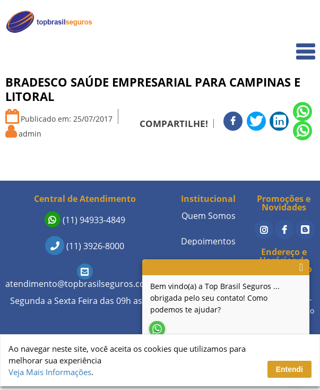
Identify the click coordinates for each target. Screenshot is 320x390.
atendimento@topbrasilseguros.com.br (84, 278)
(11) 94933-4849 (85, 220)
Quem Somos (284, 45)
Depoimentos (208, 241)
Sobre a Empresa (277, 177)
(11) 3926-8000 (84, 246)
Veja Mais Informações (49, 372)
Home (297, 22)
